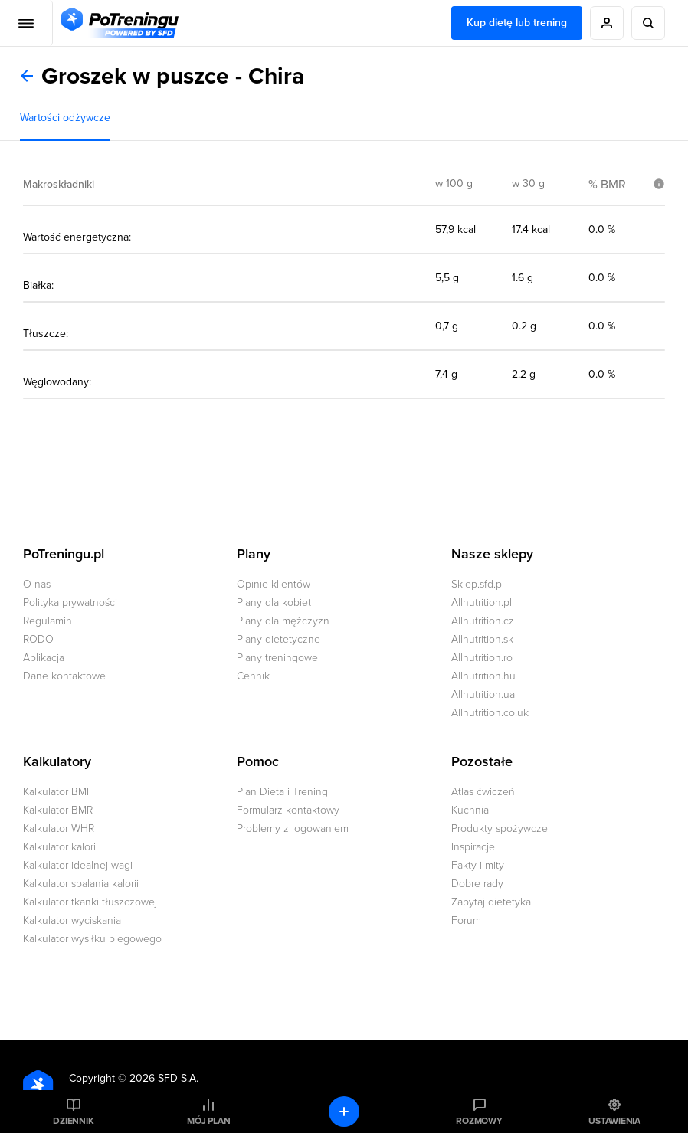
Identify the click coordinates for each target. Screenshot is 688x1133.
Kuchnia (470, 810)
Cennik (253, 676)
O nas (37, 584)
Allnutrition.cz (482, 620)
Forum (466, 920)
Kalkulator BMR (58, 810)
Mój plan (208, 1120)
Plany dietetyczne (278, 639)
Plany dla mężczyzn (283, 620)
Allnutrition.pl (481, 602)
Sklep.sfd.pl (477, 584)
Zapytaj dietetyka (491, 902)
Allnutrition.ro (482, 657)
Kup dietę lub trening (517, 22)
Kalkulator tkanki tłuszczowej (90, 902)
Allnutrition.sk (482, 639)
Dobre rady (477, 883)
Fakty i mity (477, 865)
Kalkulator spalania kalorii (81, 883)
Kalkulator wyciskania (72, 920)
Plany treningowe (277, 657)
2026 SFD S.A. (163, 1078)
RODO (38, 639)
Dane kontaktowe (64, 676)
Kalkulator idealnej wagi (78, 865)
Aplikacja (43, 657)
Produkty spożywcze (499, 828)
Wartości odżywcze (65, 117)
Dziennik (73, 1120)
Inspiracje (473, 846)
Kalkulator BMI (56, 791)
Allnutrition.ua (483, 694)
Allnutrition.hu (483, 676)
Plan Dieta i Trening (282, 791)
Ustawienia (614, 1120)
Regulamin (47, 620)
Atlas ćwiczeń (483, 791)
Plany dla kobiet (274, 602)
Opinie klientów (273, 584)
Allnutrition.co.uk (490, 712)
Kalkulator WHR (58, 828)
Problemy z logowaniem (293, 828)
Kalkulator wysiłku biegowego (92, 938)
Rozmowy (479, 1120)
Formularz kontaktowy (288, 810)
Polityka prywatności (70, 602)
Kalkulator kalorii (60, 846)
